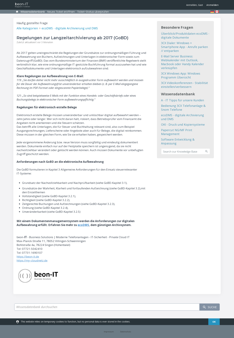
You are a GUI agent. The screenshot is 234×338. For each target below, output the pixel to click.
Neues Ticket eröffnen (61, 12)
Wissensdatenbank (32, 12)
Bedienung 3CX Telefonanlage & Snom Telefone (183, 108)
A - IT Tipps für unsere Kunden (182, 100)
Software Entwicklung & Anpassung (178, 141)
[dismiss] (214, 321)
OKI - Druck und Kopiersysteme (183, 124)
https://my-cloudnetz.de (32, 260)
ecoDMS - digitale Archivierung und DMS (70, 28)
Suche (208, 307)
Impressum (109, 331)
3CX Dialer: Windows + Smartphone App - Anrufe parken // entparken (184, 47)
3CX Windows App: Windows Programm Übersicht (180, 75)
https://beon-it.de (28, 256)
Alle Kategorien (27, 28)
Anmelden (212, 5)
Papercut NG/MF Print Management (176, 132)
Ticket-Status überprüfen (93, 12)
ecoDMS (83, 225)
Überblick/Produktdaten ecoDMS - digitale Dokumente (185, 35)
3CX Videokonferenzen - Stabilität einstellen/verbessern (184, 85)
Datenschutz (125, 331)
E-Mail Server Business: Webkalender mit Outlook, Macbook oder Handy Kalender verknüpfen (182, 62)
